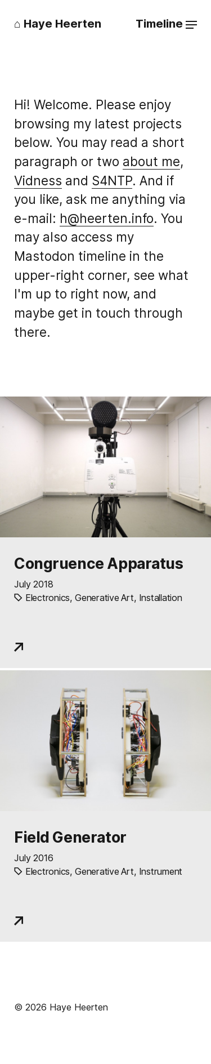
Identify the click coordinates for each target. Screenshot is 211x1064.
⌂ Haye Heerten (57, 23)
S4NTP (112, 180)
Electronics (47, 597)
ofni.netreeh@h (107, 218)
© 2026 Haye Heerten (61, 1007)
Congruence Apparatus (98, 563)
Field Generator (70, 837)
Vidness (38, 180)
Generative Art (104, 597)
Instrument (160, 871)
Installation (160, 597)
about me (151, 161)
